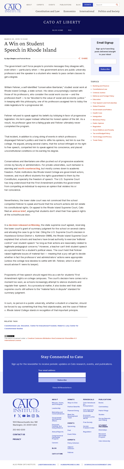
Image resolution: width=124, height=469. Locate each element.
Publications (65, 5)
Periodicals (88, 399)
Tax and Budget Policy (101, 133)
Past (69, 430)
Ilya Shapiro (12, 58)
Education (97, 99)
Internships (103, 430)
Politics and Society (109, 11)
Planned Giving (73, 410)
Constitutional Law (100, 89)
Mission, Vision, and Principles (58, 403)
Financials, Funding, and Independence (57, 426)
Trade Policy (97, 140)
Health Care (97, 113)
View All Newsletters (62, 388)
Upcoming (71, 426)
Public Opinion (98, 123)
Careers (55, 443)
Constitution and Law (48, 11)
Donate (87, 5)
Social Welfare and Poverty (103, 130)
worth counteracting (29, 168)
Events (52, 5)
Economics (70, 11)
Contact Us (19, 435)
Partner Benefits (74, 407)
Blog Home (57, 30)
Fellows (70, 452)
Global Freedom (99, 106)
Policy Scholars (73, 443)
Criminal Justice (99, 93)
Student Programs (103, 426)
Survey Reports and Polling (104, 419)
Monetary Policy (99, 120)
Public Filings (103, 410)
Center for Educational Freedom (43, 326)
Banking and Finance (101, 86)
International (87, 11)
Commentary (103, 407)
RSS (70, 30)
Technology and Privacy (102, 137)
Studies (101, 414)
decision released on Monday (24, 225)
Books (101, 403)
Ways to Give (73, 403)
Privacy (17, 439)
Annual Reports (57, 432)
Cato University (104, 441)
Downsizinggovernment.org (97, 465)
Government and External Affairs (56, 419)
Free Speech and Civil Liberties (105, 103)
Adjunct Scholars (71, 447)
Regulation (97, 126)
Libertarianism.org (47, 465)
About (29, 5)
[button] (61, 22)
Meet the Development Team (73, 416)
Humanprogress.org (70, 465)
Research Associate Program (102, 435)
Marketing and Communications (58, 413)
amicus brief (19, 211)
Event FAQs (72, 434)
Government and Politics (102, 110)
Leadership (56, 408)
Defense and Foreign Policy (103, 96)
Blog (78, 5)
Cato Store (57, 454)
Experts (40, 5)
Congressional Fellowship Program (57, 437)
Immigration (97, 116)
